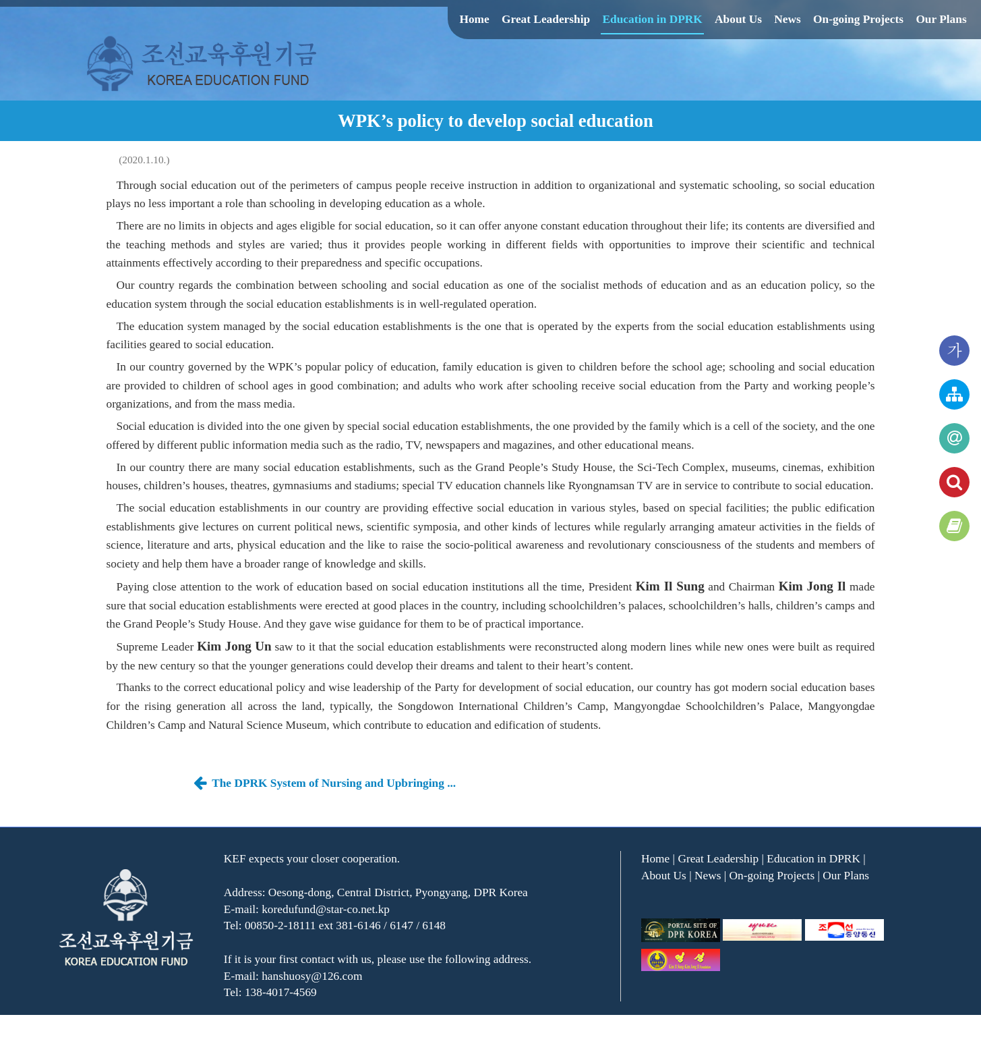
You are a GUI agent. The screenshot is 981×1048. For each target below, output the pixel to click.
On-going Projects (858, 19)
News (787, 19)
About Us (738, 19)
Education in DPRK (652, 19)
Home (474, 19)
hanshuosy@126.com (312, 976)
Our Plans (941, 19)
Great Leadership (546, 19)
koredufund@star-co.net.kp (326, 909)
